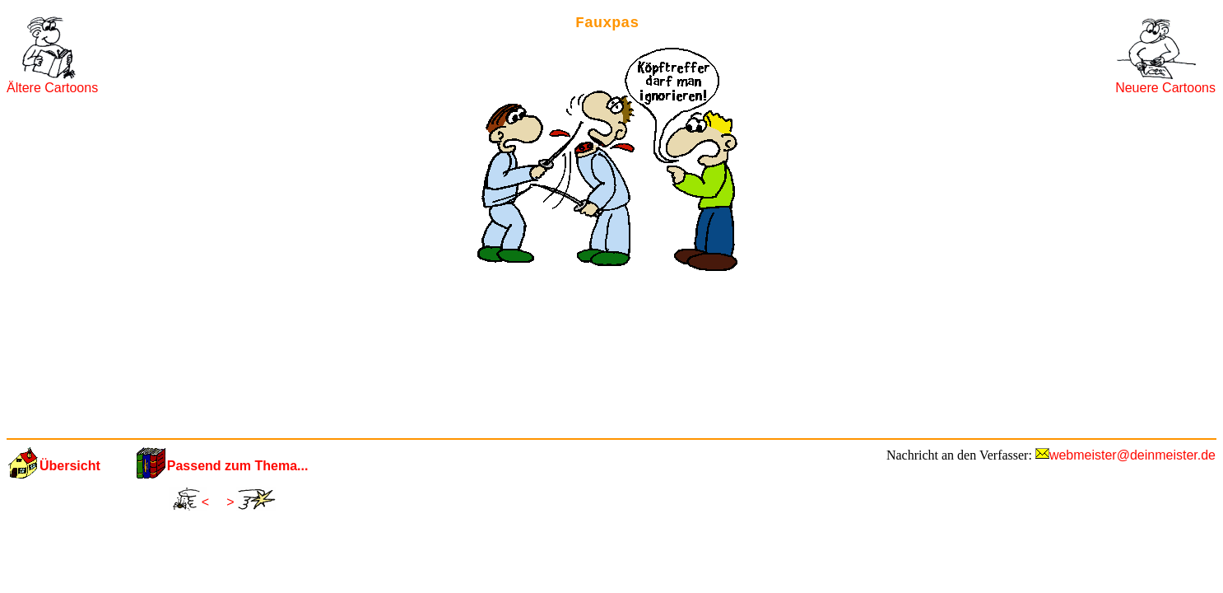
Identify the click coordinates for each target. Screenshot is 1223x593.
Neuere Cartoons (1165, 88)
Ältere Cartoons (52, 88)
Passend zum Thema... (238, 466)
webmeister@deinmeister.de (1132, 455)
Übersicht (70, 466)
